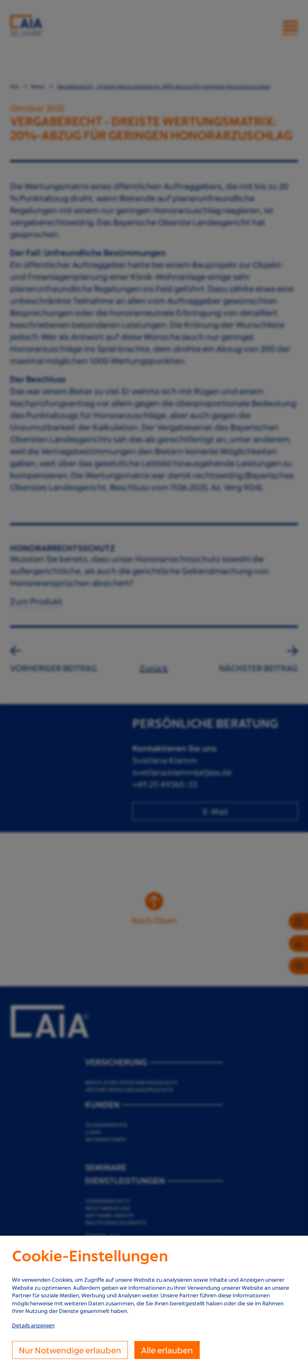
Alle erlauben (167, 1350)
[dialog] (154, 1303)
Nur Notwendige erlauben (70, 1350)
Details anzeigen (33, 1325)
